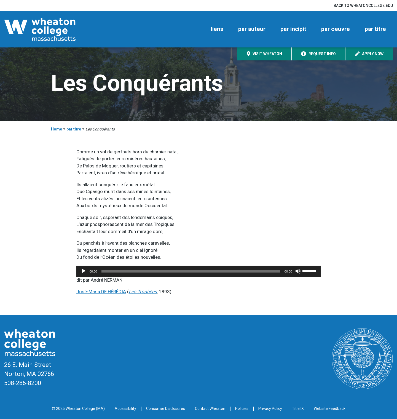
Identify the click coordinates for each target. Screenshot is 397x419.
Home (56, 129)
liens (217, 29)
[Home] (49, 29)
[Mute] (298, 271)
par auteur (251, 29)
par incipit (293, 29)
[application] (198, 271)
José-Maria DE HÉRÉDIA (101, 291)
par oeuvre (335, 29)
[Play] (83, 271)
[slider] (190, 271)
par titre (375, 29)
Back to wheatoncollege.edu (363, 5)
